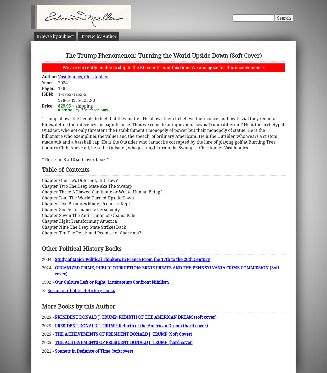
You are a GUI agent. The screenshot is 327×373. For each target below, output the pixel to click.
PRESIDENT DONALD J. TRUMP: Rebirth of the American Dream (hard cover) (131, 326)
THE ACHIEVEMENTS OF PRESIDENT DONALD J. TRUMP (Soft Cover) (123, 334)
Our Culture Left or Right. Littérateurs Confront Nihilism (112, 282)
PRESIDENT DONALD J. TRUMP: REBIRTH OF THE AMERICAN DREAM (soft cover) (135, 317)
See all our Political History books (81, 290)
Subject (55, 36)
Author (98, 36)
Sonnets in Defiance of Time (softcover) (94, 351)
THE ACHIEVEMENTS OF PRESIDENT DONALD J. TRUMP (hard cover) (124, 342)
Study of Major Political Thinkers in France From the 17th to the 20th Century (132, 259)
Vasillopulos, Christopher (83, 77)
